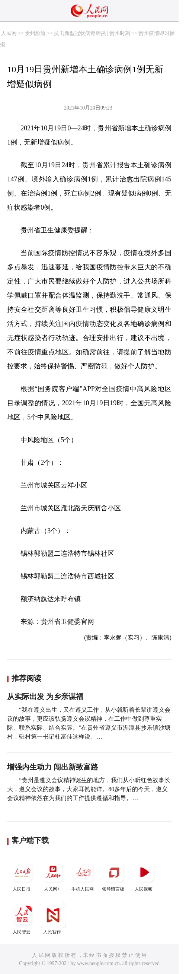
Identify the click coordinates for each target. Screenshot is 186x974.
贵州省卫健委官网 (67, 621)
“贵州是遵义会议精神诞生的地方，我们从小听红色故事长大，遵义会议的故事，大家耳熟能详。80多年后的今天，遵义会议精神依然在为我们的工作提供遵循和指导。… (88, 789)
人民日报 (22, 875)
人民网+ (53, 875)
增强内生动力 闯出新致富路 (52, 767)
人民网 (9, 33)
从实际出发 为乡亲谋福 (45, 696)
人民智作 (53, 918)
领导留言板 (114, 875)
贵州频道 (35, 33)
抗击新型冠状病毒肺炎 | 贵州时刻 (92, 33)
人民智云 (22, 918)
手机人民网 (83, 875)
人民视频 (144, 875)
